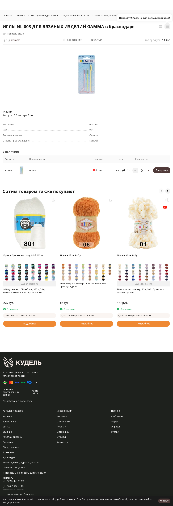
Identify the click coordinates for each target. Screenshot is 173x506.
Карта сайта (35, 392)
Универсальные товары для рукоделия (24, 472)
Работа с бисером (12, 436)
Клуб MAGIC (117, 416)
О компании (63, 421)
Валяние (7, 431)
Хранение (8, 452)
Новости (61, 426)
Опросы (115, 426)
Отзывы (61, 436)
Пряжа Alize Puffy (127, 255)
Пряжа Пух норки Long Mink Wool (23, 255)
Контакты (62, 442)
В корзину (162, 170)
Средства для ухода (14, 467)
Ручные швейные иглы (76, 15)
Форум (115, 421)
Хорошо (164, 500)
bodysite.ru (26, 400)
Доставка (62, 416)
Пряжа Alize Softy (70, 255)
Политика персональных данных (11, 392)
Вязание (7, 416)
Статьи (115, 431)
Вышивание (9, 421)
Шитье (21, 15)
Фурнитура (9, 457)
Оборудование (11, 447)
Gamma (15, 40)
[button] (161, 191)
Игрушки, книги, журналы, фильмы (21, 462)
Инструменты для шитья (44, 15)
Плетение (8, 442)
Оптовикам (63, 431)
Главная (7, 15)
